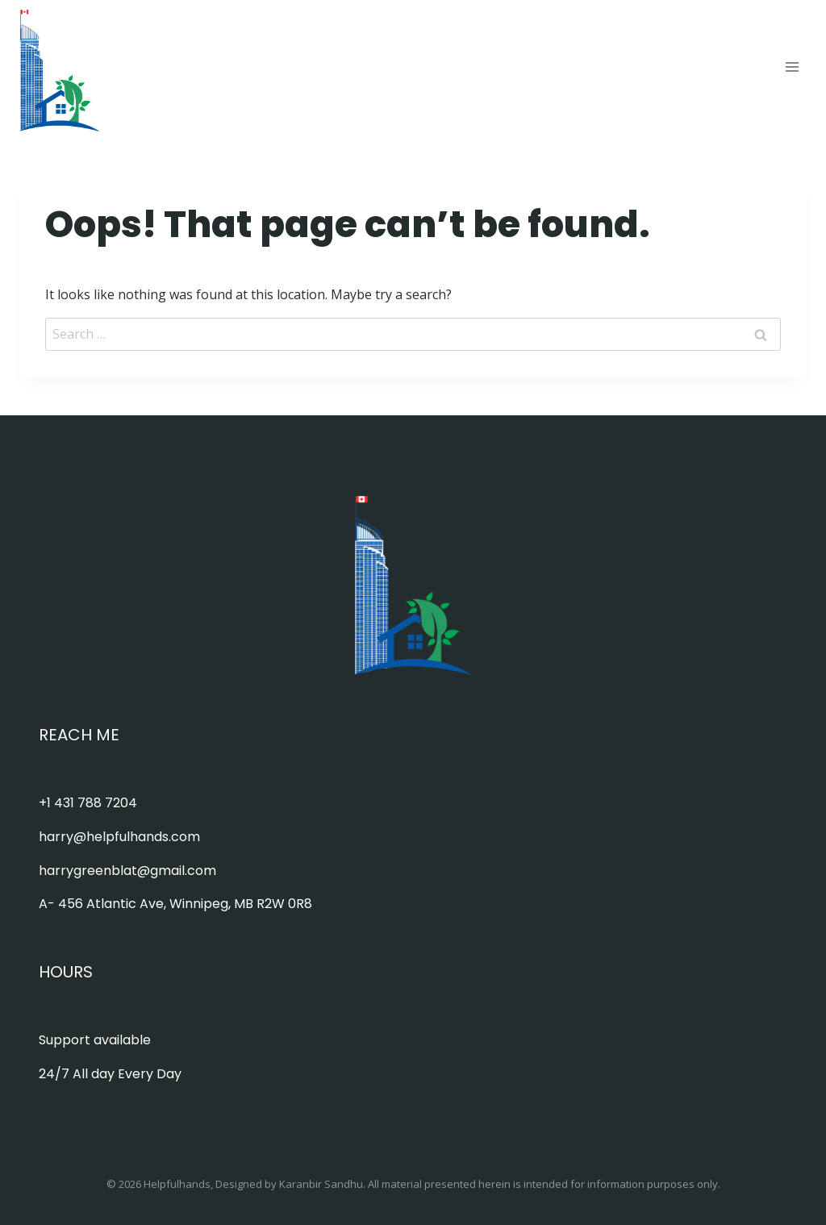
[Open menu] (792, 66)
